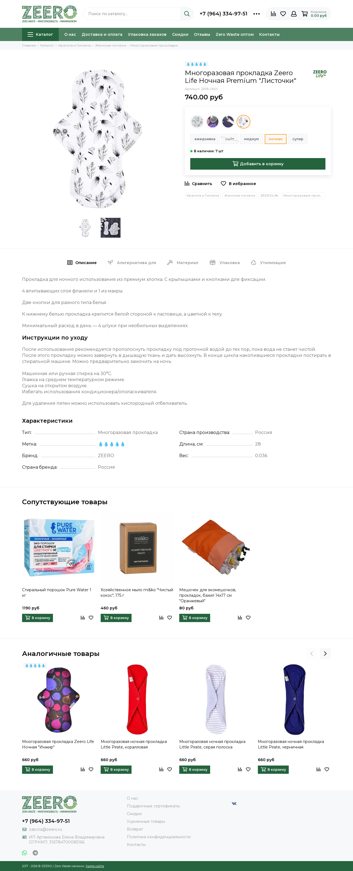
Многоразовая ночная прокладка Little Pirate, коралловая (134, 744)
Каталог (40, 34)
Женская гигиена (239, 195)
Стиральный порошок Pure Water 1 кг (56, 592)
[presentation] (311, 653)
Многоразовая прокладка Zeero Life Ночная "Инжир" (58, 744)
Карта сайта (95, 866)
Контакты (269, 34)
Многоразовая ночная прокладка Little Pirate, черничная (291, 744)
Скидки (180, 34)
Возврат (135, 829)
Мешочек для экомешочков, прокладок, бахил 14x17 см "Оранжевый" (207, 595)
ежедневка (204, 139)
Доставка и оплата (102, 34)
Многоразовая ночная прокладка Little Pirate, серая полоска (212, 744)
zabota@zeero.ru (45, 829)
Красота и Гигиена (203, 195)
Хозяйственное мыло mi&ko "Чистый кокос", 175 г (137, 592)
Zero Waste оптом (235, 34)
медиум (251, 139)
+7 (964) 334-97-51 (223, 14)
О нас (70, 34)
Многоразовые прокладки (304, 195)
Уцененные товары (146, 821)
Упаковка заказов (147, 34)
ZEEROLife (269, 195)
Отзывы (202, 34)
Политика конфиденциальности (159, 836)
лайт (229, 139)
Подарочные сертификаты (153, 806)
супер (297, 139)
